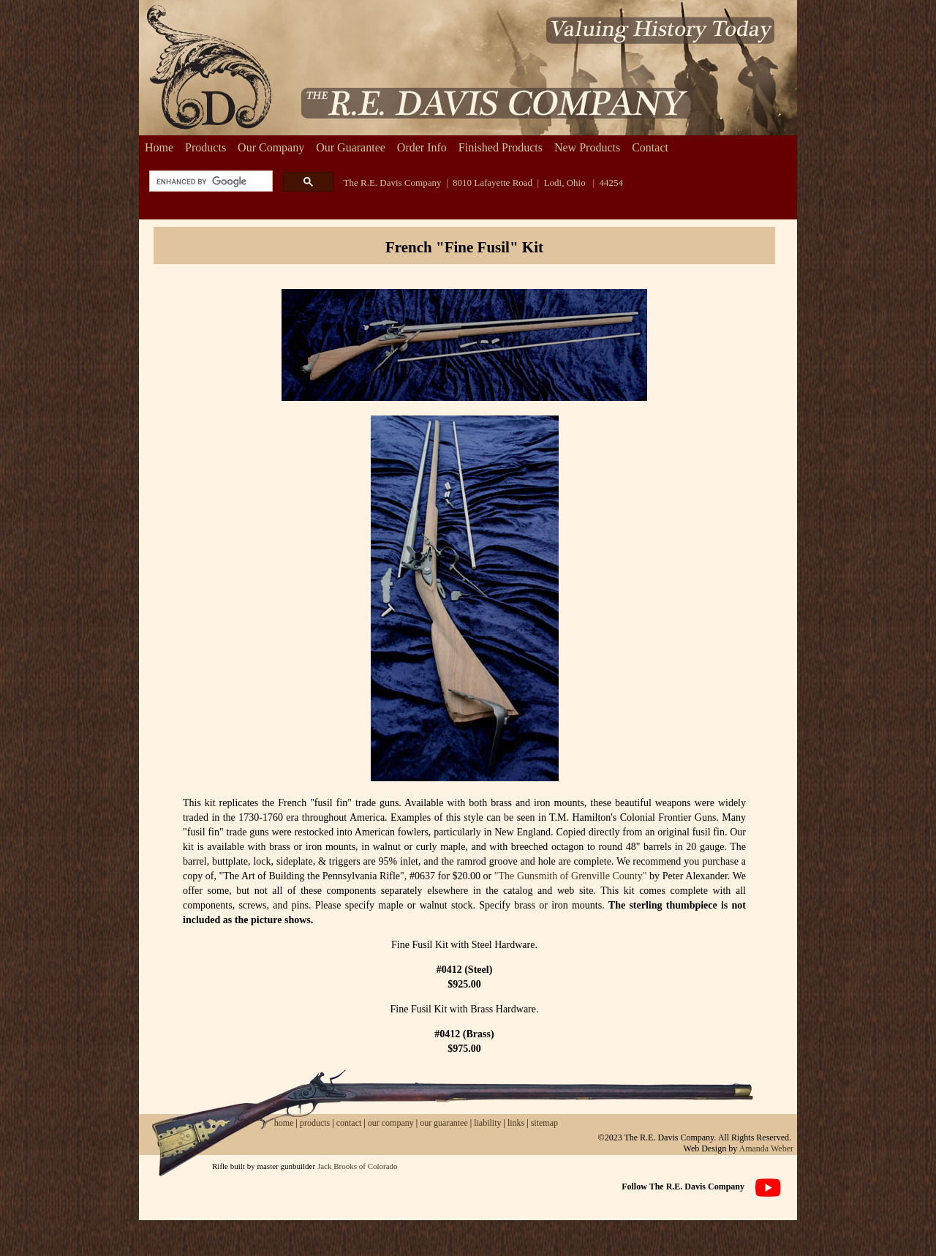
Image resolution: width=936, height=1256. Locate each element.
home (284, 1123)
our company (390, 1123)
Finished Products (500, 147)
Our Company (271, 147)
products (315, 1123)
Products (205, 147)
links (515, 1123)
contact (350, 1123)
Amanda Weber (766, 1148)
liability (487, 1123)
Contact (650, 147)
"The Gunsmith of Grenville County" (570, 875)
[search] (209, 181)
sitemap (544, 1123)
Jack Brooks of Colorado (357, 1166)
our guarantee (444, 1123)
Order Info (422, 147)
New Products (587, 147)
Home (159, 147)
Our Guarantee (350, 147)
